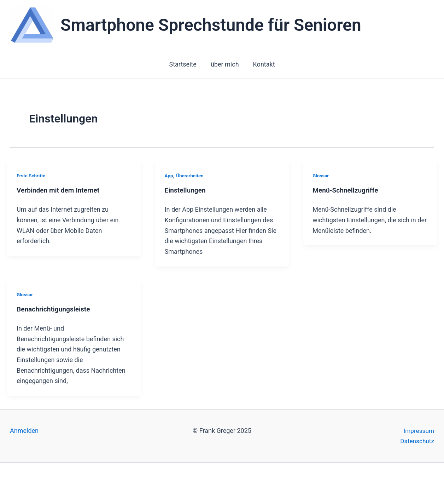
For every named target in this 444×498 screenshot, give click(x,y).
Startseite (184, 64)
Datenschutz (416, 441)
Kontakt (263, 64)
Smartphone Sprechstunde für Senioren (210, 25)
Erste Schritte (32, 175)
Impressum (418, 430)
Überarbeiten (190, 175)
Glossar (320, 175)
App (169, 175)
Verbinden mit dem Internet (60, 191)
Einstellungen (186, 191)
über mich (225, 64)
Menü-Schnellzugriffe (346, 191)
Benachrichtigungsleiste (55, 309)
